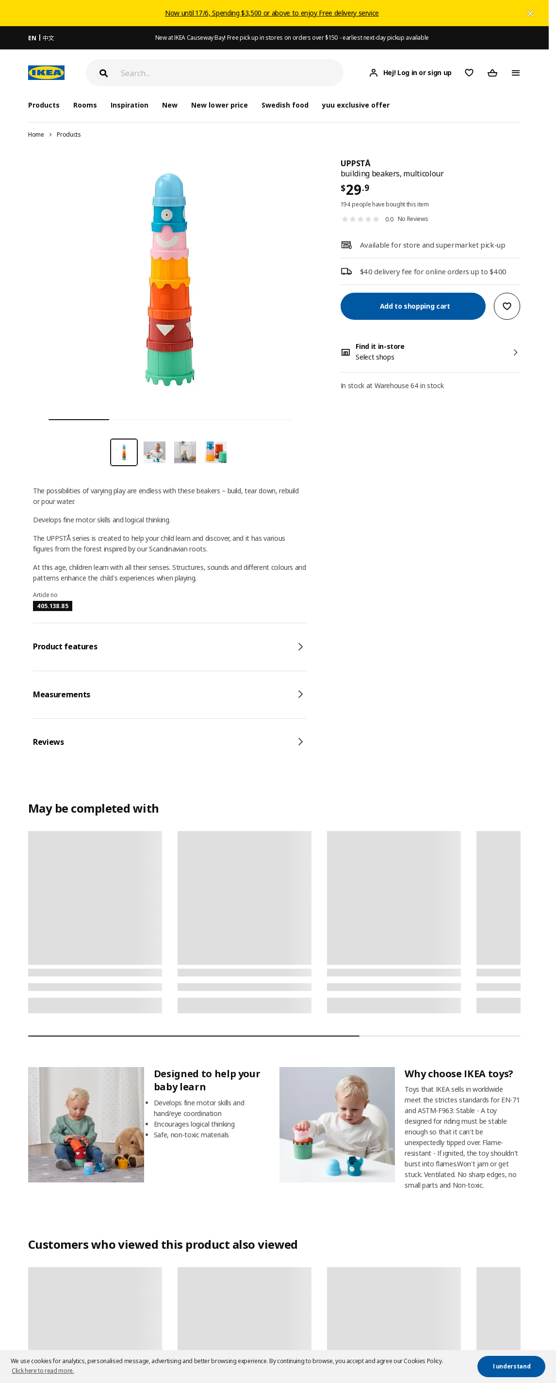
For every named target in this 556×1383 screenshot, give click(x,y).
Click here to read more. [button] (43, 1371)
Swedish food (285, 105)
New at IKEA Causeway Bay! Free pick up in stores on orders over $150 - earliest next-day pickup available (292, 37)
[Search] (232, 73)
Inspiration (129, 105)
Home (36, 134)
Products (69, 134)
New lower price (219, 105)
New (170, 105)
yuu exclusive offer (356, 105)
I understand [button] (512, 1366)
